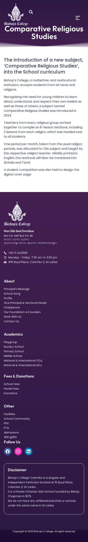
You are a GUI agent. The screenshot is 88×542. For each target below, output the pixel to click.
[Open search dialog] (31, 12)
